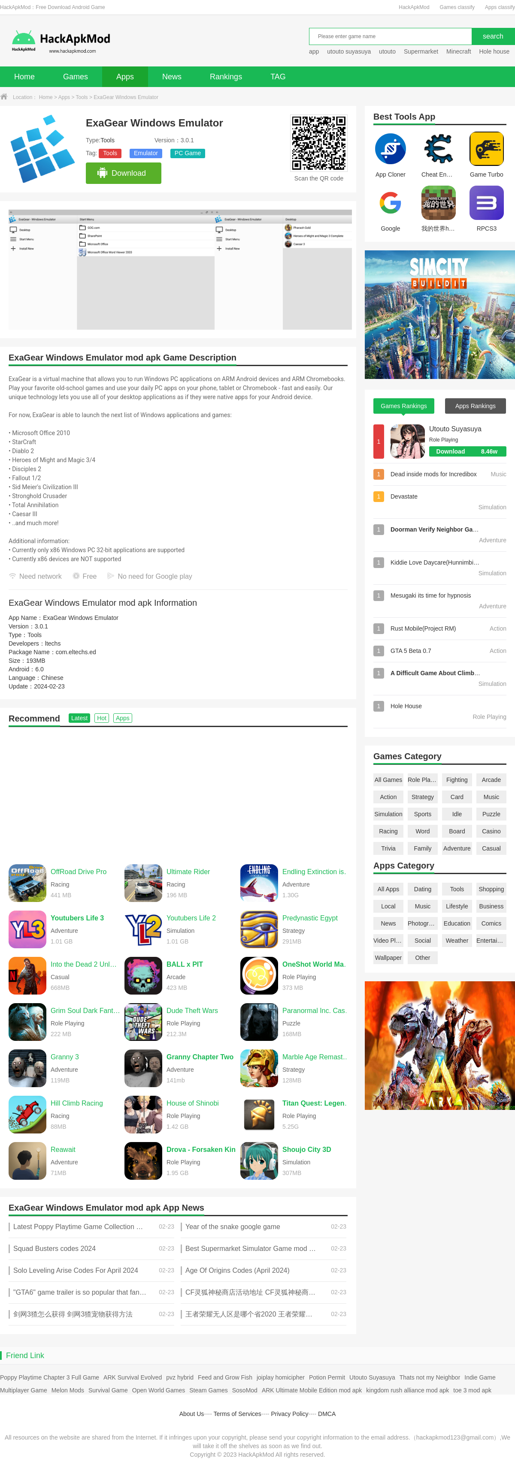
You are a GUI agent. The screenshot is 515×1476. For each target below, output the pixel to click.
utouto (387, 51)
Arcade (491, 779)
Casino (491, 831)
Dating (422, 889)
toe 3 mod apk (472, 1390)
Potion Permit (327, 1377)
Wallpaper (388, 957)
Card (457, 797)
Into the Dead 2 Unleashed (85, 964)
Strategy (423, 797)
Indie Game (479, 1377)
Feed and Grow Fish (225, 1377)
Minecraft (458, 51)
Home (24, 76)
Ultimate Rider (188, 871)
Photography (423, 923)
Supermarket (421, 51)
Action (388, 797)
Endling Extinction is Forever (317, 871)
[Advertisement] (178, 791)
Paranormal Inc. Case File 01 (317, 1010)
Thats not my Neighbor (430, 1377)
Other (422, 957)
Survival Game (108, 1390)
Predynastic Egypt (310, 918)
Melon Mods (68, 1390)
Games (75, 76)
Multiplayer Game (23, 1390)
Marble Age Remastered (317, 1057)
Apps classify (500, 7)
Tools (82, 97)
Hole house (495, 51)
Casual (491, 848)
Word (422, 831)
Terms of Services (237, 1413)
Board (457, 831)
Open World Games (158, 1390)
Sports (422, 814)
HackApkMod (414, 7)
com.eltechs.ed (76, 652)
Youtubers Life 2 (191, 918)
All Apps (389, 889)
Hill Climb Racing (77, 1103)
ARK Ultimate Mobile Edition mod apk (312, 1390)
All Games (389, 779)
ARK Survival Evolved (132, 1377)
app (314, 51)
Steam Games (208, 1390)
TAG (278, 76)
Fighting (457, 779)
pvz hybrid (180, 1377)
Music (492, 797)
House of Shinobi (193, 1103)
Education (457, 923)
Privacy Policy (289, 1413)
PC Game (188, 153)
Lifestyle (457, 906)
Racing (388, 831)
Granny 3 (65, 1057)
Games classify (457, 7)
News (172, 76)
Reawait (63, 1149)
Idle (457, 814)
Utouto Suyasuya (455, 429)
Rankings (226, 76)
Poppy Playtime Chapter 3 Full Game (49, 1377)
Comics (492, 923)
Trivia (388, 848)
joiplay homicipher (281, 1377)
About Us (191, 1413)
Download (121, 173)
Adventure (457, 848)
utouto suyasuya (349, 51)
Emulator (146, 153)
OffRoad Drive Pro (78, 871)
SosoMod (245, 1390)
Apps (125, 76)
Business (491, 906)
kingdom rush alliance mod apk (407, 1390)
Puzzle (491, 814)
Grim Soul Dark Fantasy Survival (85, 1010)
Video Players (388, 940)
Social (423, 940)
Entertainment (491, 940)
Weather (457, 940)
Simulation (388, 814)
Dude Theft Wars (192, 1010)
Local (388, 906)
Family (422, 848)
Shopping (491, 889)
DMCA (327, 1413)
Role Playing (423, 779)
